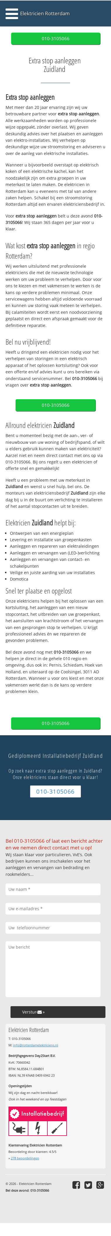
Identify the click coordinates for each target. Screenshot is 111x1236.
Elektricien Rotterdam (45, 13)
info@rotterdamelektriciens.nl (35, 1045)
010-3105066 (56, 39)
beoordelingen (25, 1158)
